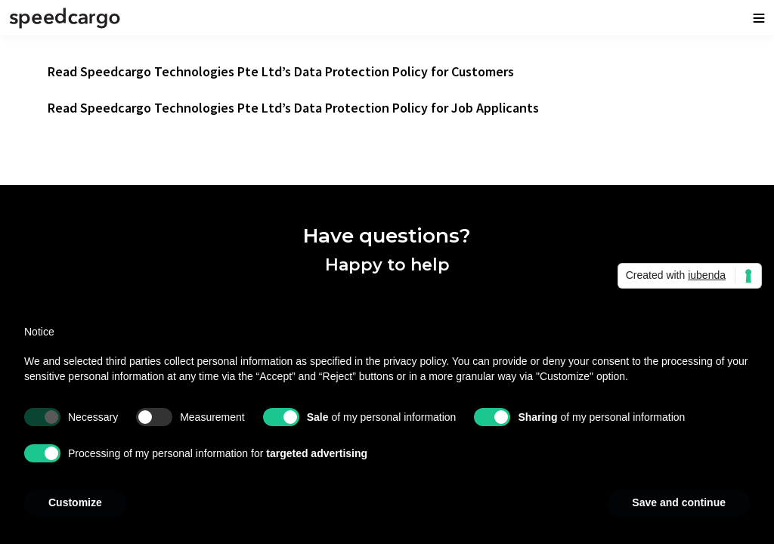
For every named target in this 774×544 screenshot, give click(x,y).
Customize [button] (75, 502)
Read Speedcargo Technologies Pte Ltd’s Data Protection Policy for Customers (281, 71)
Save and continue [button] (679, 502)
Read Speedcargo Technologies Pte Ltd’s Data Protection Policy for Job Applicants (293, 107)
